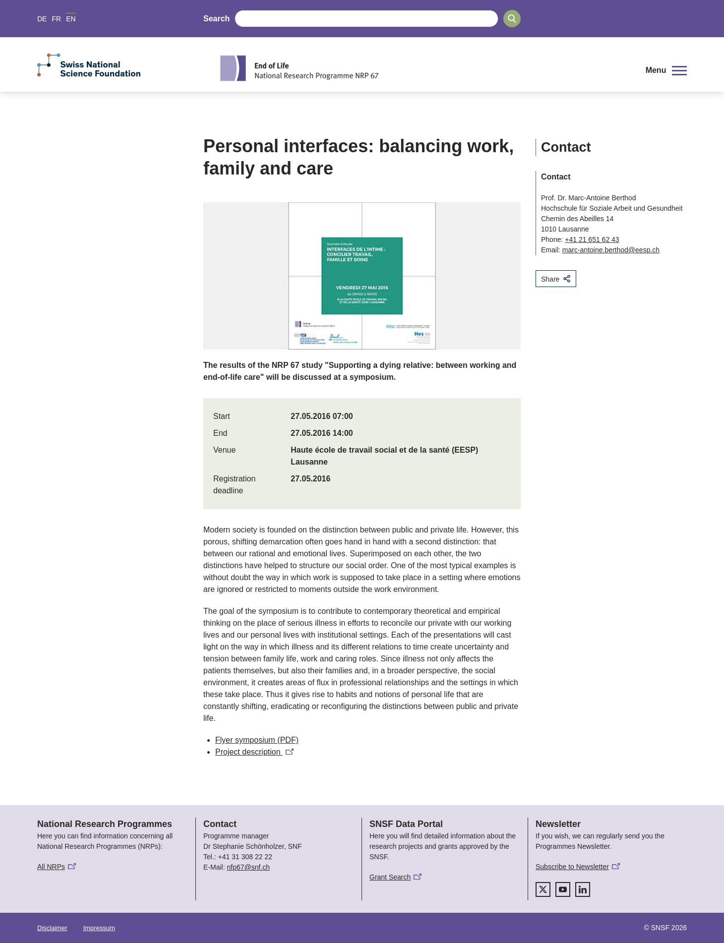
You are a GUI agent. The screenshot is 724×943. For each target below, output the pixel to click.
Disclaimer (52, 928)
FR (56, 19)
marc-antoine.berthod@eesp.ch (611, 250)
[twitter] (543, 889)
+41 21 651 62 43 (592, 239)
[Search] (512, 18)
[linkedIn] (582, 889)
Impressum (99, 928)
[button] (666, 70)
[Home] (424, 68)
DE (42, 19)
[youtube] (562, 889)
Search (216, 18)
